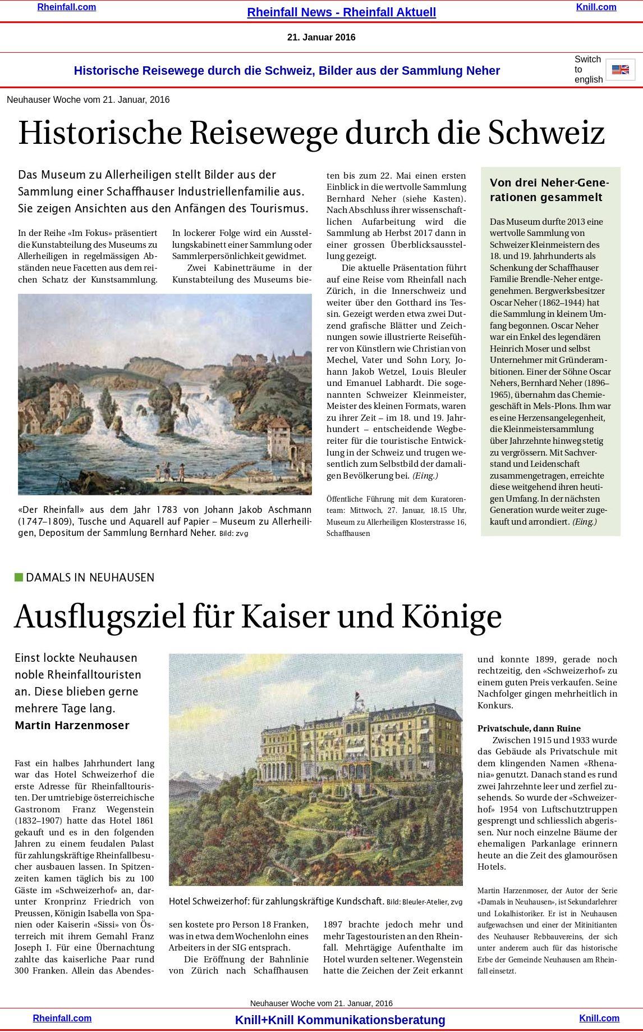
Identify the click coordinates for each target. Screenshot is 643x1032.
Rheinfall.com (67, 7)
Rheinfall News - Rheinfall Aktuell (342, 12)
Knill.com (596, 7)
